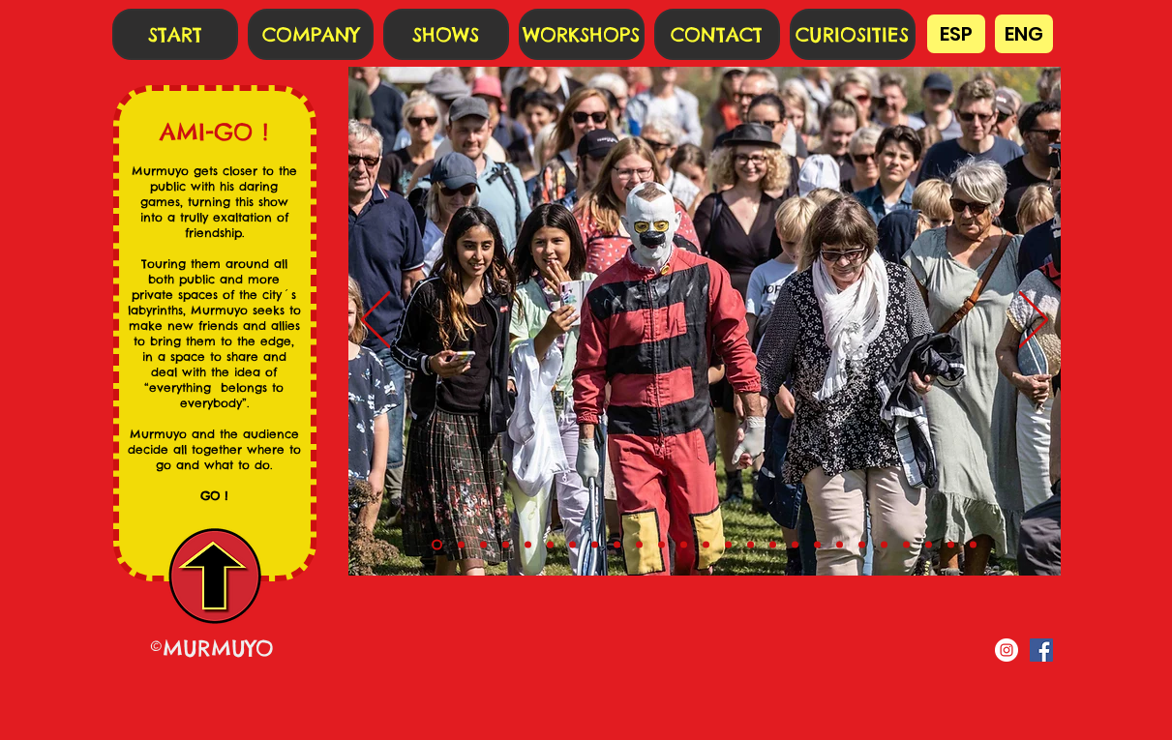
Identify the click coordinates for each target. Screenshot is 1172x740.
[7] (594, 545)
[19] (861, 545)
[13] (728, 545)
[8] (617, 545)
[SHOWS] (446, 34)
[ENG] (1024, 34)
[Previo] (375, 321)
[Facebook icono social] (1041, 650)
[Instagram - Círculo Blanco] (1006, 650)
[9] (639, 545)
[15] (772, 545)
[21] (906, 545)
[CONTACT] (717, 34)
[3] (505, 545)
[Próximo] (1033, 321)
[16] (795, 545)
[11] (683, 545)
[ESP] (956, 34)
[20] (884, 545)
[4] (528, 545)
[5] (550, 545)
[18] (839, 545)
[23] (950, 545)
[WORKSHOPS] (582, 34)
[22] (928, 545)
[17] (817, 545)
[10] (661, 545)
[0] (437, 545)
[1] (461, 545)
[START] (175, 34)
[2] (483, 545)
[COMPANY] (311, 34)
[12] (706, 545)
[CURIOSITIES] (853, 34)
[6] (572, 545)
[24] (973, 545)
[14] (750, 545)
